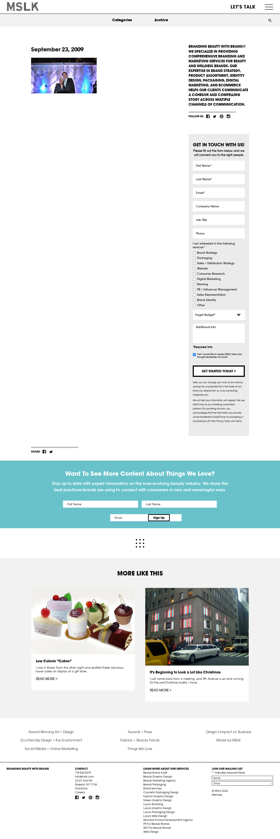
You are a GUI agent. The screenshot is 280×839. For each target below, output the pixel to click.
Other (201, 305)
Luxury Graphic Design (157, 807)
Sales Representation (211, 295)
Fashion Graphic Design (158, 796)
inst (228, 116)
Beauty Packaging (154, 784)
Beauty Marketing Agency (159, 780)
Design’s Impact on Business (228, 731)
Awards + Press (140, 731)
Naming (202, 284)
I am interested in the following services (214, 245)
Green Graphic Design (157, 800)
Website (202, 268)
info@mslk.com (84, 776)
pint (222, 116)
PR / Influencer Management (217, 289)
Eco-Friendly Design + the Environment (51, 740)
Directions (81, 788)
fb (208, 116)
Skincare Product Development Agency (168, 819)
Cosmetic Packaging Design (161, 792)
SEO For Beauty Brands (157, 827)
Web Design (151, 831)
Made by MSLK (228, 740)
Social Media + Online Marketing (51, 748)
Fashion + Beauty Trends (139, 740)
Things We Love (140, 748)
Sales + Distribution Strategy (215, 263)
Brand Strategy (207, 253)
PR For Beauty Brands (156, 823)
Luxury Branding (153, 804)
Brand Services (152, 788)
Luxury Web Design (155, 815)
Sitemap (217, 794)
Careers (80, 792)
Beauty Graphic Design (157, 776)
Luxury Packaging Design (159, 811)
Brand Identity (206, 300)
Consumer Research (211, 274)
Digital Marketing (209, 279)
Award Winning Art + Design (51, 731)
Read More (45, 678)
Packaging (204, 258)
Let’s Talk (243, 7)
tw (215, 116)
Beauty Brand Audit (155, 772)
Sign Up (176, 518)
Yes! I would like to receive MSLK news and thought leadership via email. (219, 355)
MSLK (23, 6)
